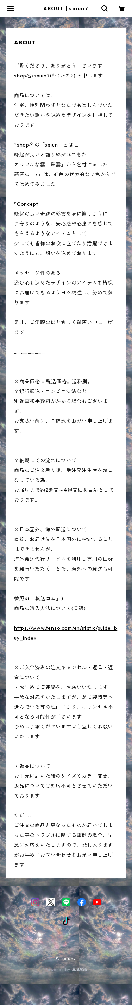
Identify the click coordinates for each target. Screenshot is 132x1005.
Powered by (66, 969)
